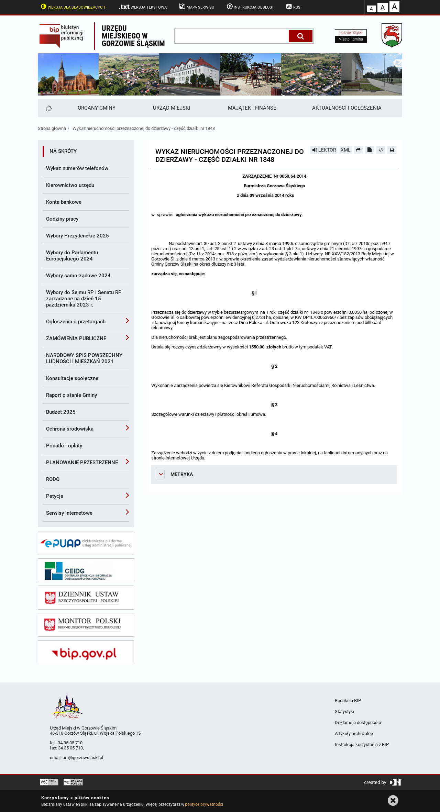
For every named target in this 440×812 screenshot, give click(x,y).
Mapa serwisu (196, 6)
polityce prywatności (204, 804)
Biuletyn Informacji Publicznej (66, 36)
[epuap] (86, 543)
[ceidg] (86, 570)
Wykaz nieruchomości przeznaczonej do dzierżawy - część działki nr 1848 (144, 128)
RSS (292, 6)
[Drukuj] (391, 150)
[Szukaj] (300, 36)
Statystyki (344, 711)
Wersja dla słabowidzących (72, 6)
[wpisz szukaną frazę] (232, 36)
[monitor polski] (86, 625)
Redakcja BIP (348, 700)
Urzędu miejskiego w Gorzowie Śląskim (133, 36)
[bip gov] (86, 652)
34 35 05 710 (70, 742)
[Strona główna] (48, 108)
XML (346, 150)
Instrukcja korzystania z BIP (362, 744)
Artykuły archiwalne (354, 733)
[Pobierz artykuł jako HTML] (380, 150)
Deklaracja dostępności (358, 722)
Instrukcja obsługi (250, 6)
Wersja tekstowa (142, 7)
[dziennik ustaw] (86, 598)
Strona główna (52, 128)
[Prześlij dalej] (358, 150)
